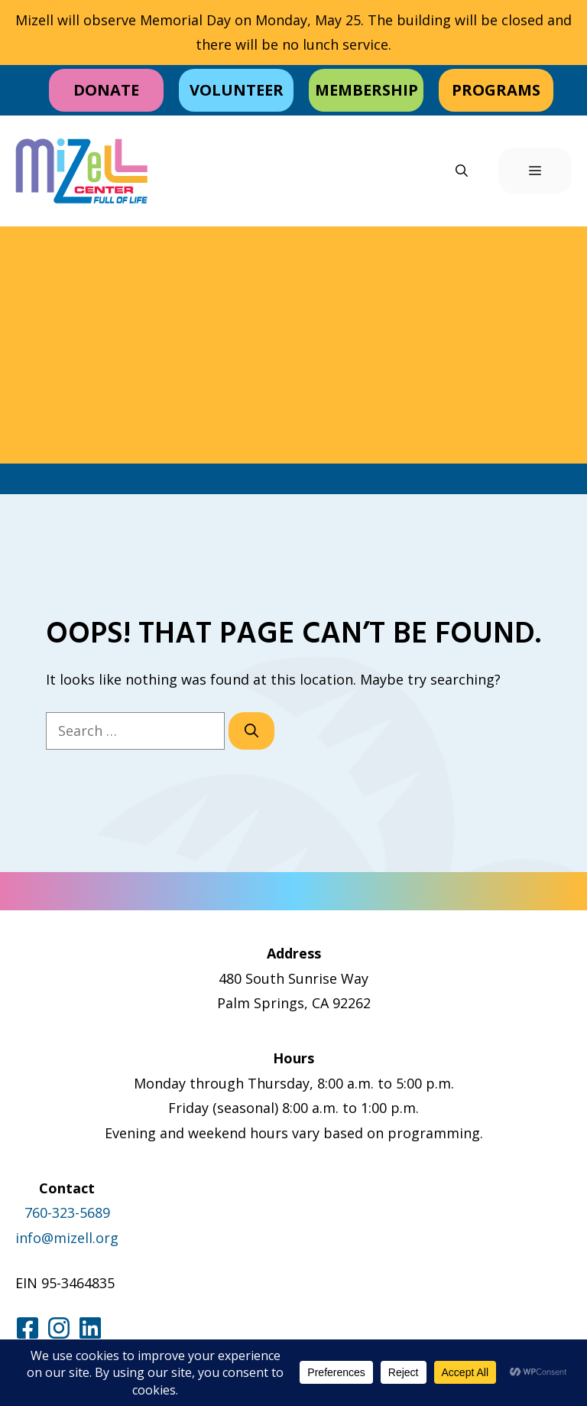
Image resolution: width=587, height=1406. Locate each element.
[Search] (251, 731)
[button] (461, 171)
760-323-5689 (67, 1212)
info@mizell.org (66, 1238)
